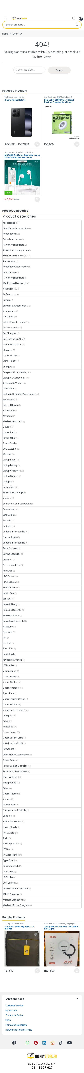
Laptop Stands (10, 476)
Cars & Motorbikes (12, 344)
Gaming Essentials (12, 554)
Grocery (7, 559)
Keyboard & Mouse (12, 383)
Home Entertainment (13, 621)
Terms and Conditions (16, 1025)
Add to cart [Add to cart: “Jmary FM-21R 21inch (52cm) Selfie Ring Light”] (76, 970)
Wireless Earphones (13, 899)
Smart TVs (8, 648)
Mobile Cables (10, 682)
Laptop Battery (10, 465)
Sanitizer (7, 598)
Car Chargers (9, 333)
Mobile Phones (10, 793)
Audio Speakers (11, 843)
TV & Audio (8, 832)
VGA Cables (9, 882)
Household (8, 654)
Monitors (7, 498)
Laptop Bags (9, 459)
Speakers (7, 632)
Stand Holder (9, 361)
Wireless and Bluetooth (14, 255)
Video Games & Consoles (15, 888)
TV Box (6, 849)
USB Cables (9, 871)
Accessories (10, 152)
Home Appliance (11, 615)
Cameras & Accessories (14, 305)
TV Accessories (11, 854)
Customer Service (14, 1005)
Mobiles (8, 97)
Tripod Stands (10, 827)
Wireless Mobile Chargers (16, 905)
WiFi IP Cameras (11, 894)
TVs (5, 637)
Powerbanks (9, 804)
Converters (8, 509)
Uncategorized (10, 866)
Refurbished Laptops (13, 492)
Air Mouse (8, 626)
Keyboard (8, 416)
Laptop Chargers (11, 470)
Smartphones (18, 97)
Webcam (7, 454)
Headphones (9, 233)
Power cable (9, 438)
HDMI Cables (9, 582)
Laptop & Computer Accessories (19, 394)
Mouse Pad (8, 432)
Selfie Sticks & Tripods (14, 322)
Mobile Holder (10, 355)
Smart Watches (10, 777)
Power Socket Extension (15, 765)
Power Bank (9, 760)
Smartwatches (10, 537)
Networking (8, 487)
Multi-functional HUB (13, 743)
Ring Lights (8, 316)
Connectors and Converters (17, 503)
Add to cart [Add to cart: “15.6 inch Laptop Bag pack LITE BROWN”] (37, 970)
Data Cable (8, 514)
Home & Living (10, 604)
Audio (5, 838)
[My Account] (73, 18)
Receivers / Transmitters (15, 771)
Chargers (7, 350)
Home (5, 33)
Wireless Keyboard (12, 421)
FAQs (8, 1020)
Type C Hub (9, 860)
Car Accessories (11, 327)
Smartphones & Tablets (14, 810)
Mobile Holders (10, 704)
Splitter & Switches (12, 821)
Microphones (9, 671)
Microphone (9, 311)
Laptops (7, 481)
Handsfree (20, 152)
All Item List (8, 288)
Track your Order (14, 1015)
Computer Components (14, 372)
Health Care (8, 593)
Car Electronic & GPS (53, 97)
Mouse (6, 426)
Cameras (7, 300)
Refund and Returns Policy (18, 1029)
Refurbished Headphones (16, 250)
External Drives (10, 405)
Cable (6, 721)
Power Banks (9, 732)
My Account (11, 1010)
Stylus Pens (8, 693)
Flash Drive (8, 410)
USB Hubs (8, 877)
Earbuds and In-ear (12, 239)
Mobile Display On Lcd (14, 699)
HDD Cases (8, 576)
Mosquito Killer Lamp (13, 737)
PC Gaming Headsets (13, 244)
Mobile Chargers (11, 687)
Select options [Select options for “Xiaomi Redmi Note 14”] (37, 144)
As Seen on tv (10, 294)
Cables (6, 788)
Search (77, 24)
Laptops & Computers (13, 377)
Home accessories (12, 609)
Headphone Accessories (15, 228)
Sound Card (9, 443)
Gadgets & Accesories (14, 531)
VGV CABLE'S (9, 448)
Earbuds (7, 520)
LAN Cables (8, 388)
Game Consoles (11, 548)
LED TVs (7, 643)
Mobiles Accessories (13, 710)
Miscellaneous (10, 676)
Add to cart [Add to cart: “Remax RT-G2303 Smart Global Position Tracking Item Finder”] (76, 144)
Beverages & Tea (11, 565)
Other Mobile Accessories (16, 754)
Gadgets (7, 526)
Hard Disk (7, 570)
